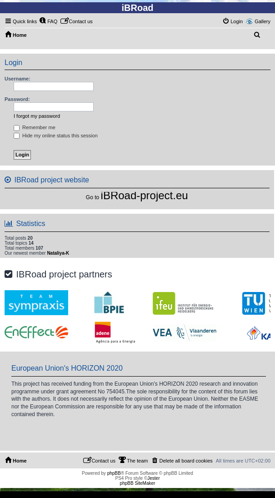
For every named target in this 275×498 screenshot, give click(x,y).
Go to (92, 197)
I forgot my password (37, 116)
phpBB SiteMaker (137, 483)
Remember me (34, 127)
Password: (17, 99)
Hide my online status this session (56, 135)
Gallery (262, 21)
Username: (17, 78)
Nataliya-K (58, 253)
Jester (153, 478)
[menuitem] (48, 21)
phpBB (114, 473)
